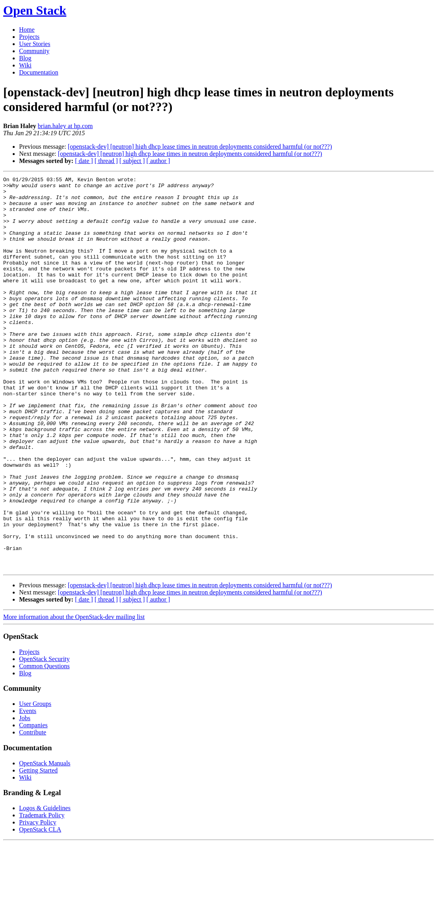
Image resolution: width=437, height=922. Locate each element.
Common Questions (44, 744)
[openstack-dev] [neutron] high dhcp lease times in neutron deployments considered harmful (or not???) (200, 146)
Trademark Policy (42, 893)
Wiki (25, 65)
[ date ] (84, 160)
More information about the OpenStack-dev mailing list (73, 695)
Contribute (32, 810)
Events (28, 789)
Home (27, 29)
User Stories (34, 43)
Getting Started (38, 848)
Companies (33, 803)
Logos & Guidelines (45, 886)
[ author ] (158, 160)
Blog (25, 58)
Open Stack (34, 10)
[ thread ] (106, 160)
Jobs (24, 796)
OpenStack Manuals (44, 841)
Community (34, 51)
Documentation (38, 72)
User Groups (35, 782)
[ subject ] (132, 160)
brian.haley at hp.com (65, 126)
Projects (29, 36)
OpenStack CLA (40, 908)
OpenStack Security (44, 737)
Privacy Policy (37, 900)
